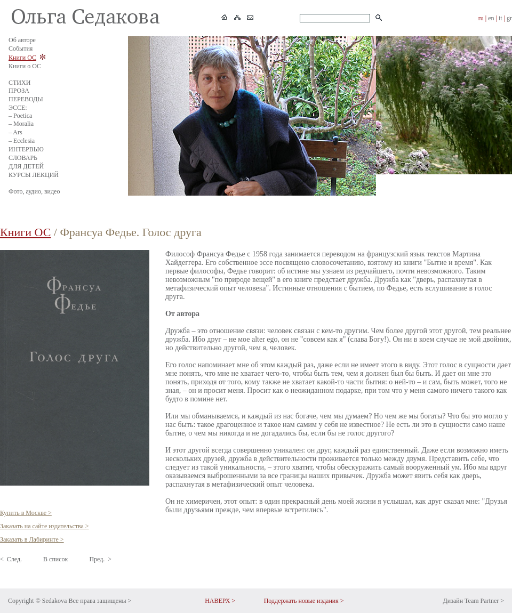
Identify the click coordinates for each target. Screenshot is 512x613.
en (491, 18)
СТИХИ (19, 82)
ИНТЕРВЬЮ (26, 149)
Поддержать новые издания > (304, 600)
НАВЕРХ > (220, 600)
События (21, 48)
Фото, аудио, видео (34, 191)
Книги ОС (22, 57)
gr (509, 18)
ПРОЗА (19, 90)
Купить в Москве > (26, 513)
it (500, 18)
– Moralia (21, 123)
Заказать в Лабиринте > (32, 539)
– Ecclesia (22, 140)
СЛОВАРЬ (23, 158)
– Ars (15, 132)
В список (55, 559)
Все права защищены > (99, 600)
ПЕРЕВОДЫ (26, 99)
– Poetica (20, 115)
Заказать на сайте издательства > (44, 526)
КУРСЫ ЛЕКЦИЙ (34, 175)
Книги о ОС (25, 66)
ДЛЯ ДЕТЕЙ (26, 166)
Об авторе (22, 40)
